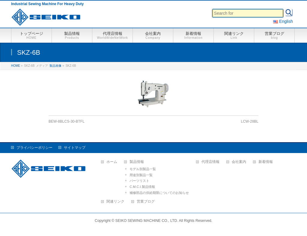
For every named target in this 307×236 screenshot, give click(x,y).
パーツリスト (139, 180)
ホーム (111, 162)
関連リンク (115, 202)
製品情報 (137, 162)
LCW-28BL (249, 121)
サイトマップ (74, 148)
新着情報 (265, 162)
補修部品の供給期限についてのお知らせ (159, 193)
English (283, 21)
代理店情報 (210, 162)
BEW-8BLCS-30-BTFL (67, 121)
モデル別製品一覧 (143, 169)
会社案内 (239, 162)
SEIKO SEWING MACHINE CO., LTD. (146, 221)
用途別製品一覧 (141, 175)
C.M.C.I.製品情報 (142, 186)
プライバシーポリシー (34, 148)
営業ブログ (146, 202)
